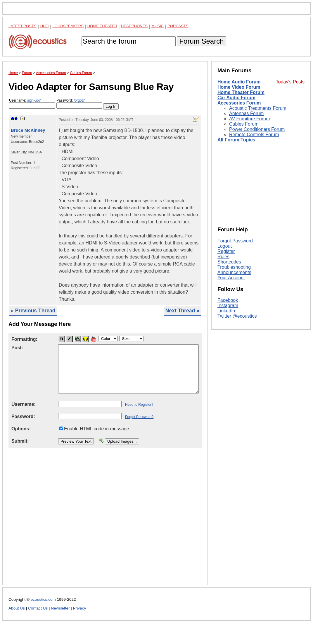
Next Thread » (182, 311)
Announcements (234, 272)
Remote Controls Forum (254, 134)
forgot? (79, 100)
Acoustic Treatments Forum (257, 108)
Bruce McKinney (28, 130)
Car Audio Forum (236, 97)
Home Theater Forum (240, 92)
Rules (223, 256)
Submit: (20, 441)
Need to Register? (139, 405)
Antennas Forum (246, 113)
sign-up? (34, 100)
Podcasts (178, 26)
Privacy (79, 608)
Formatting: (24, 339)
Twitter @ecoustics (237, 316)
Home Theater (102, 26)
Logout (224, 246)
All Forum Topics (236, 139)
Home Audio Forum (239, 81)
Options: (21, 428)
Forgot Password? (139, 417)
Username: (32, 103)
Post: (17, 347)
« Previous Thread (33, 311)
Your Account (231, 277)
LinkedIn (226, 310)
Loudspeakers (68, 26)
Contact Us (38, 608)
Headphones (134, 26)
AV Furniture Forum (249, 118)
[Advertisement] (105, 521)
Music (157, 26)
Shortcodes (229, 261)
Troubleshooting (234, 267)
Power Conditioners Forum (257, 129)
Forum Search (201, 41)
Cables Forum (243, 123)
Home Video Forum (238, 87)
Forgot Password (235, 240)
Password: (79, 103)
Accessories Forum (239, 102)
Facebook (227, 300)
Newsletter (60, 608)
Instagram (227, 305)
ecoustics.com (43, 599)
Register (226, 251)
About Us (16, 608)
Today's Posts (290, 81)
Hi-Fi (44, 26)
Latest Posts (22, 26)
